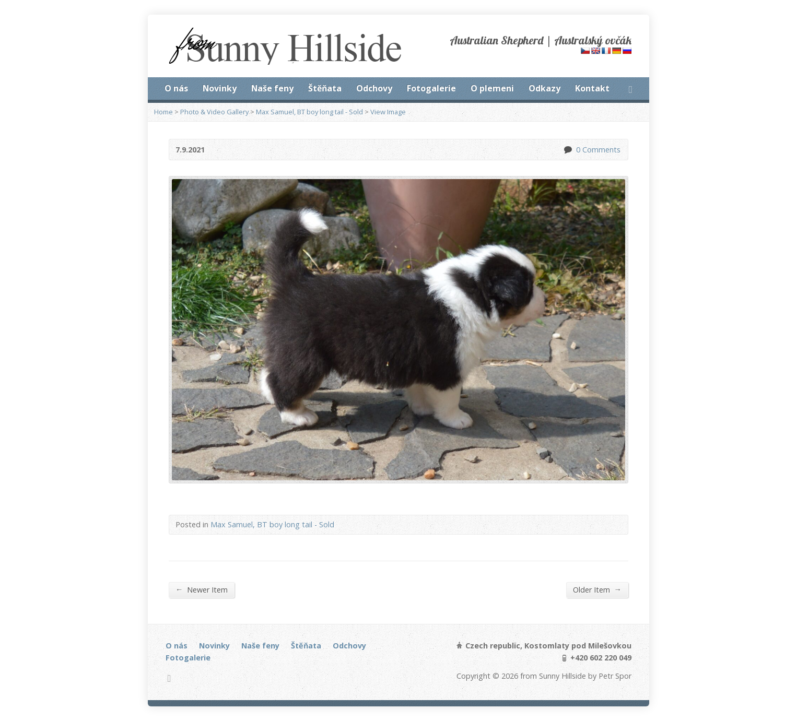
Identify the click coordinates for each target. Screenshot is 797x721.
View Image (388, 111)
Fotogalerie (431, 88)
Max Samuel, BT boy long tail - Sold (309, 111)
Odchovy (374, 88)
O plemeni (492, 88)
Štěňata (325, 88)
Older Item (597, 589)
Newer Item (201, 589)
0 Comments (567, 150)
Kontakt (592, 88)
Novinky (220, 88)
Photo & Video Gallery (214, 111)
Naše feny (272, 88)
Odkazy (544, 88)
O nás (176, 88)
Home (163, 111)
